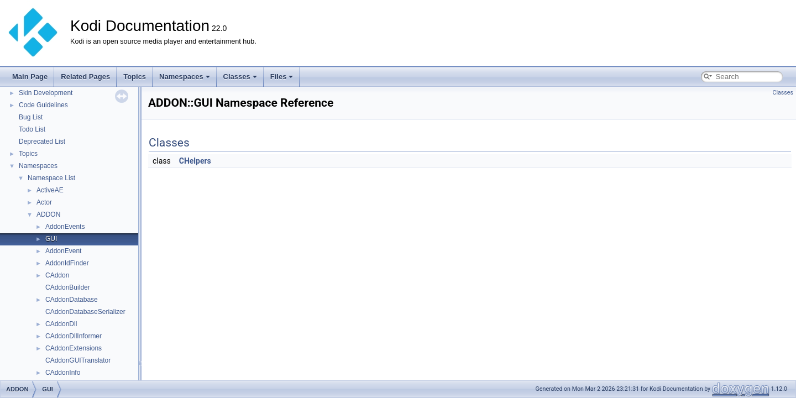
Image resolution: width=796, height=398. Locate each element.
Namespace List (51, 178)
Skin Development (45, 93)
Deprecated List (42, 141)
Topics (134, 76)
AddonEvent (63, 251)
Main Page (30, 76)
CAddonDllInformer (73, 336)
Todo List (32, 129)
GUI (51, 239)
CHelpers (195, 160)
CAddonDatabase (71, 299)
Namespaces (184, 76)
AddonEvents (65, 227)
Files (282, 76)
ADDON (48, 214)
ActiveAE (50, 190)
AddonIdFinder (67, 263)
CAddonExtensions (73, 348)
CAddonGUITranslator (78, 360)
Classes (240, 76)
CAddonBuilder (67, 287)
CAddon (57, 275)
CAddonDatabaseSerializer (85, 312)
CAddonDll (61, 324)
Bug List (31, 117)
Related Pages (85, 76)
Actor (44, 202)
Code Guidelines (43, 105)
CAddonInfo (62, 372)
